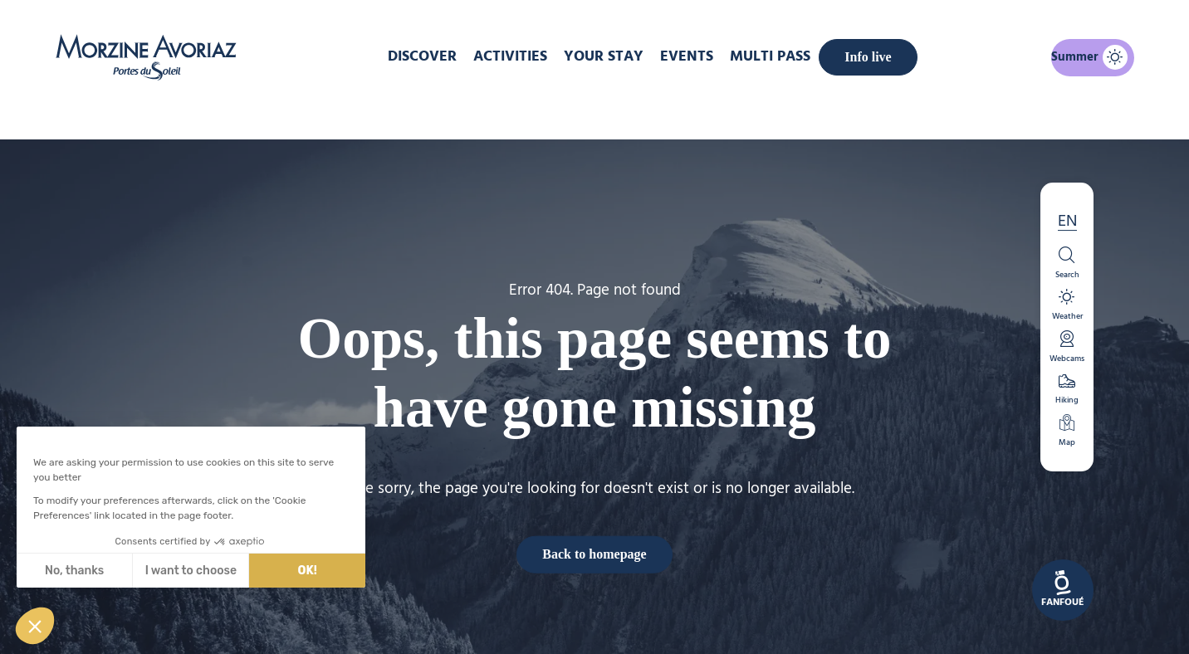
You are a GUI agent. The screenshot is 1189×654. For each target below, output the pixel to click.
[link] (1063, 590)
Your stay (603, 57)
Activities (510, 57)
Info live (867, 57)
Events (686, 57)
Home (507, 111)
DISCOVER (422, 57)
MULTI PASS (770, 57)
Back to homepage (594, 554)
